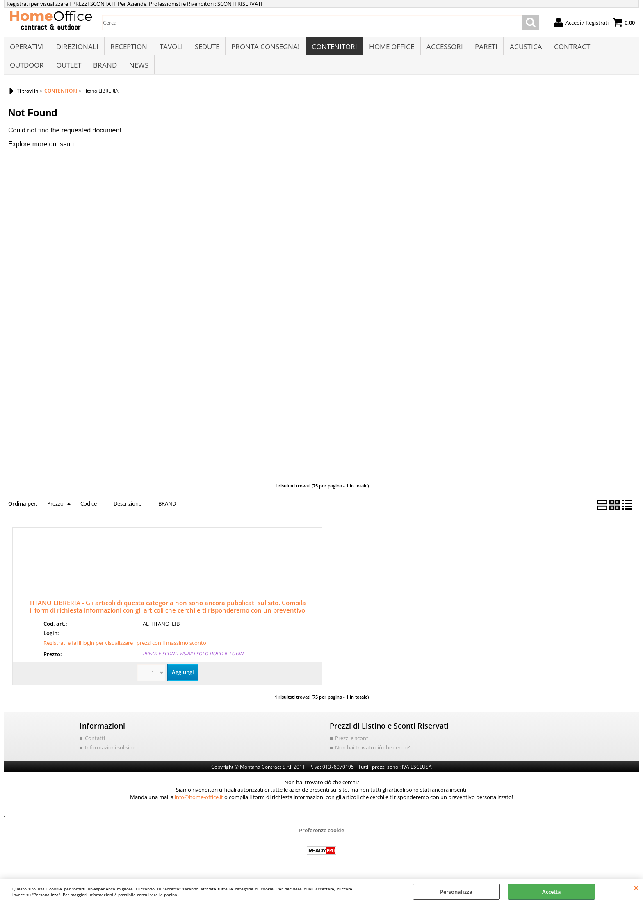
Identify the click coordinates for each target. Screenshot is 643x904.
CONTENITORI (333, 47)
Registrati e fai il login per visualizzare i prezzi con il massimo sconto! (125, 647)
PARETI (484, 47)
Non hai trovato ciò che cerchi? (372, 752)
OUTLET (68, 68)
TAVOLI (170, 47)
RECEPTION (128, 47)
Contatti (95, 742)
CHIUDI (636, 888)
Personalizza (456, 891)
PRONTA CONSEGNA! (264, 47)
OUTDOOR (27, 68)
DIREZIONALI (77, 47)
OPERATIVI (27, 47)
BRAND (104, 68)
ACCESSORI (443, 47)
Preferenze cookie (321, 834)
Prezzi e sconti (352, 742)
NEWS (138, 68)
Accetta (551, 891)
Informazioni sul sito (110, 752)
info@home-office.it (199, 801)
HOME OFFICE (390, 47)
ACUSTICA (524, 47)
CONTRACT (570, 47)
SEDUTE (206, 47)
